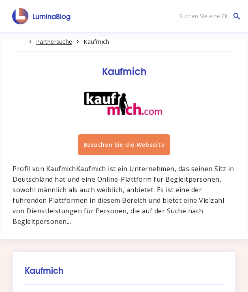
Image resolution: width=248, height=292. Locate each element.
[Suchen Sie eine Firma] (207, 16)
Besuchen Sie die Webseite (124, 144)
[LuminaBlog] (41, 16)
